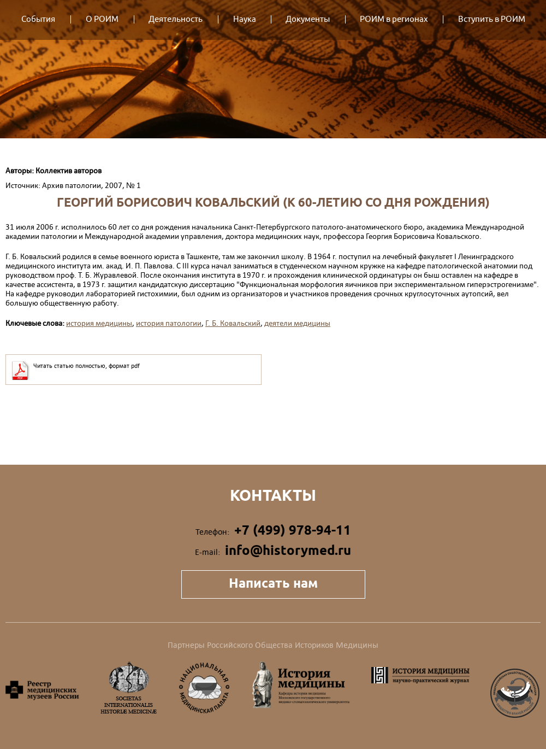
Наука (244, 19)
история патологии (168, 322)
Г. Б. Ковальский (232, 322)
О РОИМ (102, 19)
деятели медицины (297, 322)
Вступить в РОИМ (491, 19)
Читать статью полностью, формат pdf (86, 365)
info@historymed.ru (288, 550)
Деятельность (176, 19)
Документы (308, 19)
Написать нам (273, 583)
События (38, 19)
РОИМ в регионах (394, 19)
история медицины (99, 322)
